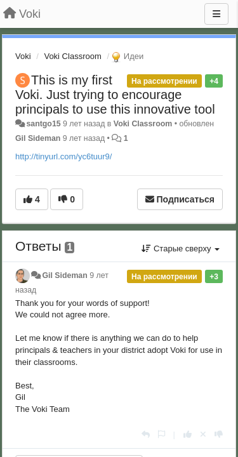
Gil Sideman (37, 138)
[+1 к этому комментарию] (187, 434)
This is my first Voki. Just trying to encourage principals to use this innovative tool (115, 94)
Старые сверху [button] (181, 248)
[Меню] (216, 14)
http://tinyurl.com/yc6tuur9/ (63, 156)
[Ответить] (146, 434)
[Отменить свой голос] (203, 434)
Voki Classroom (72, 56)
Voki (23, 56)
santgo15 (43, 123)
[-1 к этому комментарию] (219, 434)
